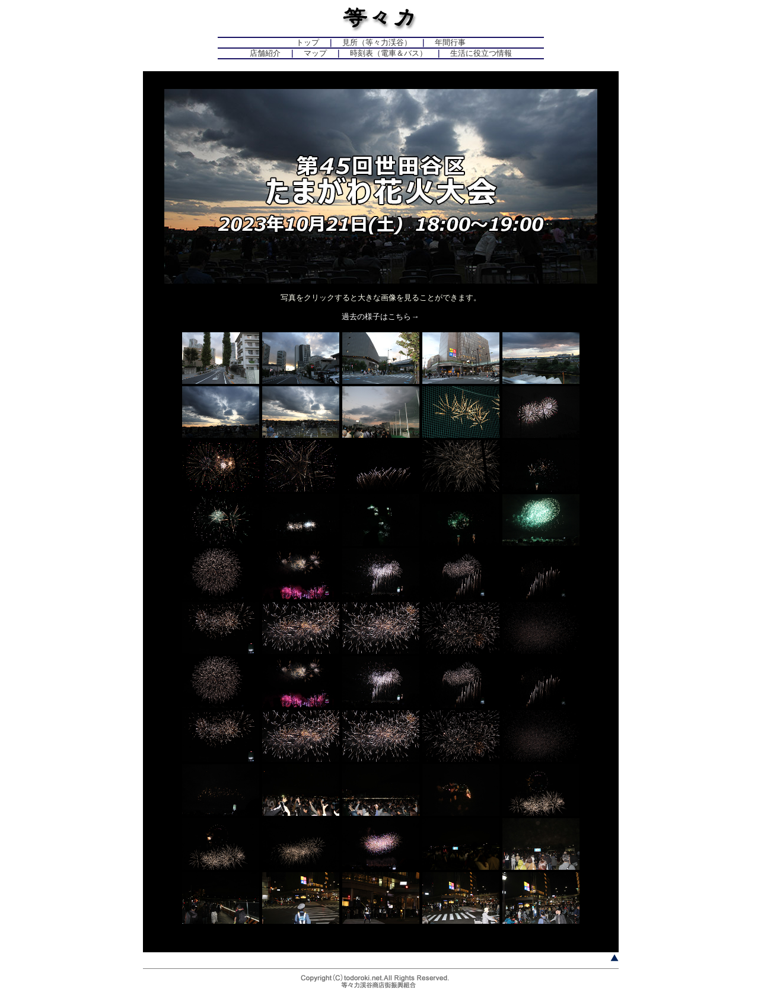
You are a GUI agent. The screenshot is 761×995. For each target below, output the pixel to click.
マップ (315, 53)
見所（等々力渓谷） (377, 42)
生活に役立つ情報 (481, 53)
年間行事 (450, 42)
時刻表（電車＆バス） (388, 53)
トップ (307, 42)
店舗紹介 (265, 53)
